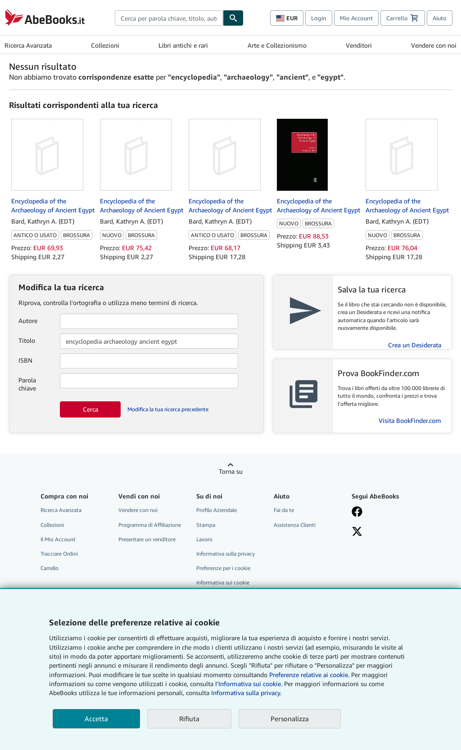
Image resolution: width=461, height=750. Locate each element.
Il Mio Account (58, 539)
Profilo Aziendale (216, 510)
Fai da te (284, 510)
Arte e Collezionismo (277, 45)
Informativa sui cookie (222, 582)
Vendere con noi (433, 45)
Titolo (26, 340)
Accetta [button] (96, 718)
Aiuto (440, 18)
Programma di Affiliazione (149, 524)
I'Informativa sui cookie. (248, 683)
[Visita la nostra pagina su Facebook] (385, 512)
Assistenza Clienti (295, 524)
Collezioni (105, 45)
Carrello (50, 568)
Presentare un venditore (147, 539)
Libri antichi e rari (183, 45)
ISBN (25, 360)
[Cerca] (233, 18)
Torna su (231, 471)
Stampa (205, 524)
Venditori (359, 45)
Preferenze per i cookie (223, 568)
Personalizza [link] (290, 718)
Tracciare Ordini (59, 553)
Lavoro (204, 539)
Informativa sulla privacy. (246, 692)
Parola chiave (27, 384)
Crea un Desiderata (414, 345)
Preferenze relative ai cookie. (309, 674)
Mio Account (356, 18)
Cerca (90, 409)
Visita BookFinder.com (410, 420)
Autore (27, 320)
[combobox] (169, 18)
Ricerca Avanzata (28, 45)
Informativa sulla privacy (225, 553)
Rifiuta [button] (189, 718)
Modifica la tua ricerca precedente (167, 409)
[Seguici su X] (385, 532)
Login (318, 18)
